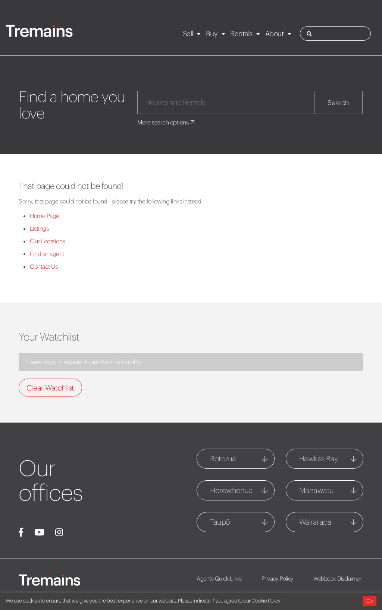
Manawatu (316, 490)
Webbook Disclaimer (337, 578)
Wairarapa (315, 522)
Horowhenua (231, 490)
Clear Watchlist (50, 387)
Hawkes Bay (318, 458)
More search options (166, 122)
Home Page (44, 215)
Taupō (220, 522)
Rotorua (223, 458)
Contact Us (43, 266)
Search (338, 102)
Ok (369, 601)
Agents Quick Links (219, 578)
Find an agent (47, 253)
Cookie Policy (266, 600)
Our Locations (47, 241)
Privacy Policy (278, 578)
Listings (39, 228)
